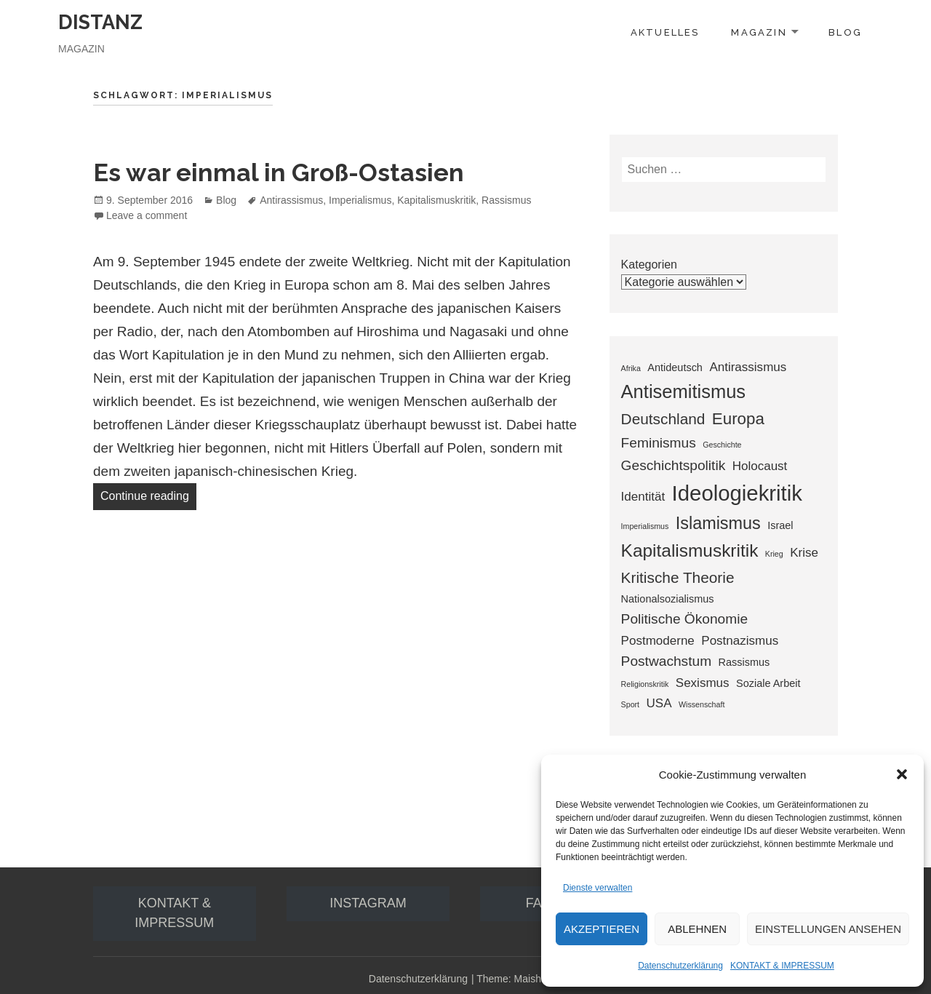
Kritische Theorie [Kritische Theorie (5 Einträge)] (678, 577)
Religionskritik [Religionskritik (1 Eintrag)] (645, 684)
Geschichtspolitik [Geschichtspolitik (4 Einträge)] (673, 465)
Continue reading (148, 494)
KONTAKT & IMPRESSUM (782, 966)
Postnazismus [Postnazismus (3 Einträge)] (739, 641)
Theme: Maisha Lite (521, 979)
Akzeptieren (601, 929)
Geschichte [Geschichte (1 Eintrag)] (722, 444)
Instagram (368, 903)
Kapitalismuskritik (436, 200)
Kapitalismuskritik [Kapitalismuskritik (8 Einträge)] (690, 550)
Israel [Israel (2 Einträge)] (780, 525)
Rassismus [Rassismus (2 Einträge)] (744, 662)
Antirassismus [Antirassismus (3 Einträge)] (747, 367)
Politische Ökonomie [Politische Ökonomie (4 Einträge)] (684, 619)
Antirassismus (291, 200)
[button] (902, 774)
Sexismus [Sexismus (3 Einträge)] (703, 683)
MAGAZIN (758, 32)
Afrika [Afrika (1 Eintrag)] (631, 368)
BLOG (845, 32)
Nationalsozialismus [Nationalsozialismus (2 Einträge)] (667, 599)
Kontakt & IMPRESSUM (174, 913)
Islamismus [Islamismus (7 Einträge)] (718, 523)
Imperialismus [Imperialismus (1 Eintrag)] (645, 526)
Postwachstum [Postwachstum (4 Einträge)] (666, 661)
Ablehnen (697, 929)
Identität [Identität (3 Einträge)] (643, 497)
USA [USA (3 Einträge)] (659, 703)
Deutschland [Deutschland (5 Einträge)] (663, 418)
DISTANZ (100, 22)
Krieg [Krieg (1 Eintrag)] (774, 553)
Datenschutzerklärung (680, 966)
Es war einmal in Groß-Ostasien (278, 172)
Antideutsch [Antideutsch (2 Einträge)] (675, 367)
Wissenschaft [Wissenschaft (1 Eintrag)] (701, 704)
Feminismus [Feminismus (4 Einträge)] (658, 442)
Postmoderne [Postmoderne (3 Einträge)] (658, 641)
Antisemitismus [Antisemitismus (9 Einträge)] (683, 391)
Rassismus (506, 200)
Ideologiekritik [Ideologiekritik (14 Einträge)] (737, 493)
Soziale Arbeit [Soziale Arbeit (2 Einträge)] (768, 683)
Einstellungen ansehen (828, 929)
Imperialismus (360, 200)
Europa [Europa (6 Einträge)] (738, 419)
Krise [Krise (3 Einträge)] (804, 553)
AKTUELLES (665, 32)
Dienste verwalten (597, 888)
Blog (226, 200)
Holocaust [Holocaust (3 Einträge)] (760, 466)
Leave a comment (146, 215)
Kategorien (649, 264)
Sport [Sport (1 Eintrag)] (630, 704)
